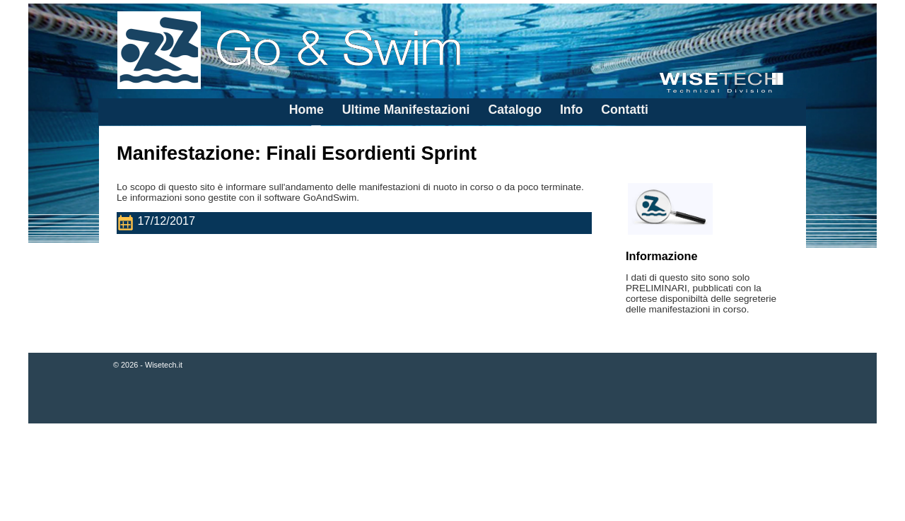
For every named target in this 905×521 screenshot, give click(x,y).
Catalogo (515, 110)
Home (306, 110)
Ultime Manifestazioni (406, 110)
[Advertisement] (452, 474)
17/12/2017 (159, 223)
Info (571, 110)
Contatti (624, 110)
